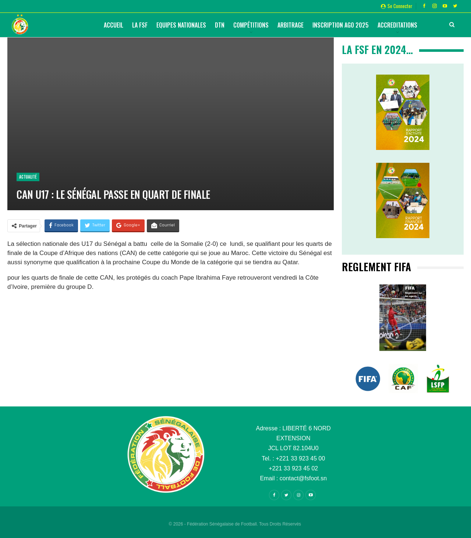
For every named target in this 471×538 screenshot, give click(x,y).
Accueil (113, 25)
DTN (219, 25)
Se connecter (396, 6)
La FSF (140, 25)
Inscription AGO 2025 (340, 25)
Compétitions (251, 25)
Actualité (28, 177)
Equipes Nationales (181, 25)
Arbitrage (290, 25)
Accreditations (397, 25)
